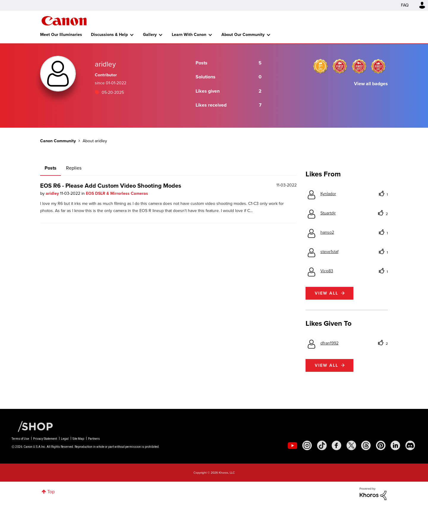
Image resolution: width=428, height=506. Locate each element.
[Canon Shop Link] (32, 426)
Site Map (78, 438)
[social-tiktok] (322, 445)
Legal (65, 438)
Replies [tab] (73, 168)
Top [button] (51, 491)
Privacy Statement (45, 438)
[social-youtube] (292, 445)
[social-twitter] (351, 445)
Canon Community (64, 21)
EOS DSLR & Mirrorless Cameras (117, 193)
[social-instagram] (307, 445)
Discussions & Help (109, 34)
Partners (94, 438)
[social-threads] (366, 445)
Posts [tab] (50, 168)
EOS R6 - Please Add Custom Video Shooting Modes (110, 185)
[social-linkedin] (395, 445)
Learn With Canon (189, 34)
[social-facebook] (336, 445)
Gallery (150, 34)
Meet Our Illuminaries (61, 34)
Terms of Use (20, 438)
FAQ (405, 5)
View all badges (371, 83)
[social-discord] (410, 445)
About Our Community (243, 34)
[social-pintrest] (380, 445)
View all (326, 293)
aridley (53, 193)
